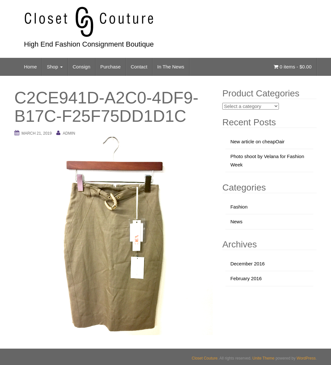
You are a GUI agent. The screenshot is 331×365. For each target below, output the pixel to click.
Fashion (238, 206)
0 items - (292, 66)
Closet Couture (204, 358)
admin (69, 133)
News (236, 221)
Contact (139, 66)
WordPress (306, 358)
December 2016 (247, 263)
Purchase (110, 66)
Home (30, 66)
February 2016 (246, 278)
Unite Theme (263, 358)
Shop (55, 66)
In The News (170, 66)
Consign (81, 66)
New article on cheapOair (257, 141)
